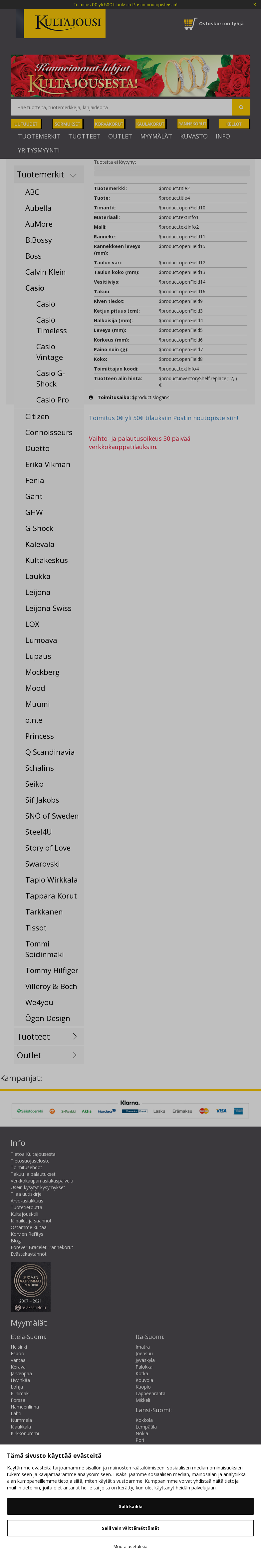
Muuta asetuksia (130, 1546)
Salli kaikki (130, 1506)
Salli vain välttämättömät (130, 1528)
